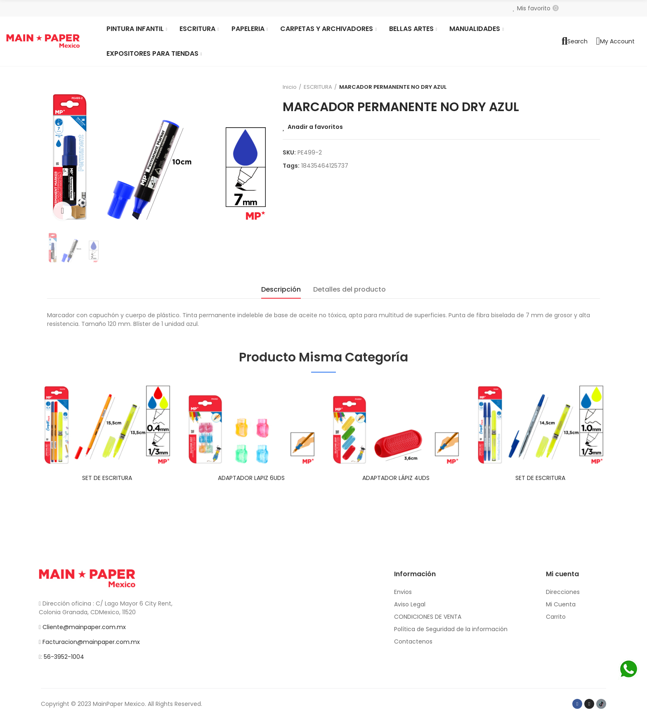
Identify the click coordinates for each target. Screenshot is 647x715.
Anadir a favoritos (315, 127)
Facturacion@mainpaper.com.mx (91, 642)
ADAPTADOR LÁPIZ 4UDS (396, 478)
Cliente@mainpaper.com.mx (84, 627)
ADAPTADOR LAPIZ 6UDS (251, 478)
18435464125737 (324, 166)
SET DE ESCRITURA (107, 478)
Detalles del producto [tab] (349, 289)
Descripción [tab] (281, 289)
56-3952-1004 (64, 657)
